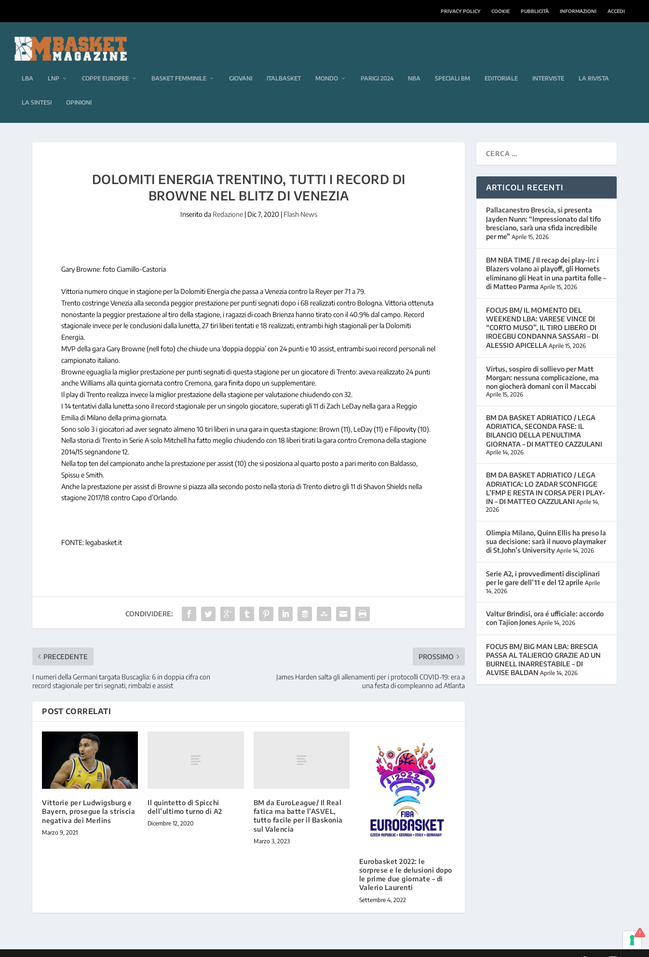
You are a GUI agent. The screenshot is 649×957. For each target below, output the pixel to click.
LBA (27, 64)
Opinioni (79, 88)
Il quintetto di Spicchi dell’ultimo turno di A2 (185, 792)
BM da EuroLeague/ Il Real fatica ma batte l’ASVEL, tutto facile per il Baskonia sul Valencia (298, 801)
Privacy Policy (460, 11)
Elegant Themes (98, 946)
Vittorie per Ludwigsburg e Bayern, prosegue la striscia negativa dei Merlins (88, 797)
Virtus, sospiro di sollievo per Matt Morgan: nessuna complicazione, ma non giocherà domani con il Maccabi (542, 363)
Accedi (616, 11)
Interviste (548, 64)
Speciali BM (452, 64)
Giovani (240, 64)
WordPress (185, 946)
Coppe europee (105, 64)
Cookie (500, 11)
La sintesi (37, 88)
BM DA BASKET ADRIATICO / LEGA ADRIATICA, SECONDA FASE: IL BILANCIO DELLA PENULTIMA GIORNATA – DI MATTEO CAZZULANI (544, 416)
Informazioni (578, 11)
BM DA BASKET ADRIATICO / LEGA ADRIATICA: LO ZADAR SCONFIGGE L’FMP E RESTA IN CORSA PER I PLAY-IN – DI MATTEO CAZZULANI (545, 474)
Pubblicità (535, 11)
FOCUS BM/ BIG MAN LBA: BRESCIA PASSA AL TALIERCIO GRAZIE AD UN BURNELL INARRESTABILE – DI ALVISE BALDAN (543, 645)
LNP (53, 64)
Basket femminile (178, 64)
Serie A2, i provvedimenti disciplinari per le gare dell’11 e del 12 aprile (543, 564)
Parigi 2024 (377, 64)
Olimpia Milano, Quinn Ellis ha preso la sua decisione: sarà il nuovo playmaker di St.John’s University (546, 527)
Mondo (326, 64)
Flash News (300, 200)
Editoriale (501, 64)
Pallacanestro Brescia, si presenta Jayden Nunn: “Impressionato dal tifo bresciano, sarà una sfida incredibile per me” (543, 209)
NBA (414, 64)
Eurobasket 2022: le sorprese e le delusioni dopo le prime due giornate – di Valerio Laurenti (405, 860)
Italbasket (284, 64)
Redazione (228, 200)
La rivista (594, 64)
